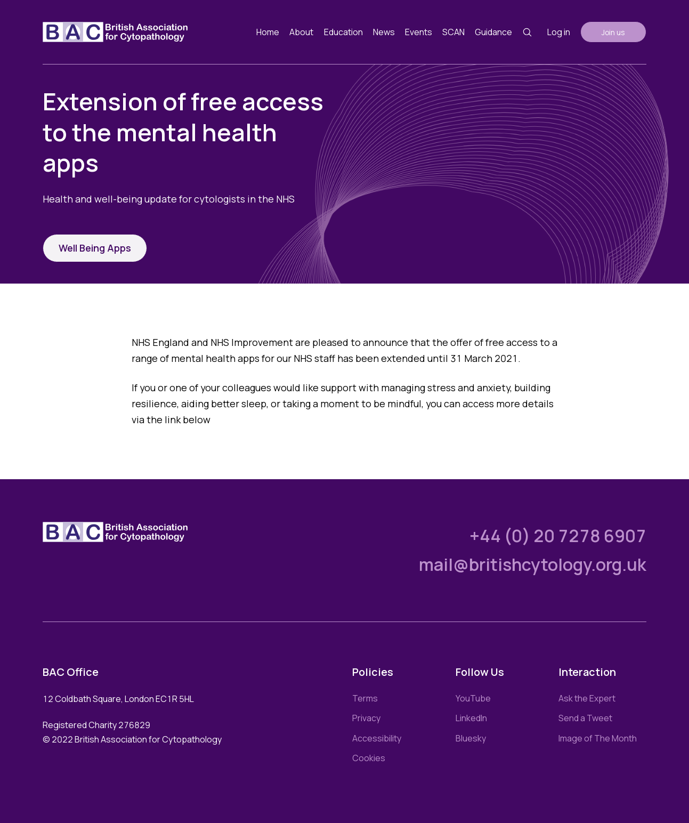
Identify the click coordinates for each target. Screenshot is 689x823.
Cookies (368, 758)
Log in (558, 32)
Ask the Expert (586, 698)
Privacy (366, 718)
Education (343, 32)
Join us (613, 32)
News (384, 32)
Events (418, 32)
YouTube (473, 698)
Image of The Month (597, 738)
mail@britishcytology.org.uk (532, 564)
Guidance (493, 32)
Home (267, 32)
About (301, 32)
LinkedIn (471, 718)
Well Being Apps (95, 247)
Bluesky (471, 738)
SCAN (453, 32)
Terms (365, 698)
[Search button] (527, 32)
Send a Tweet (585, 718)
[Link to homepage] (115, 32)
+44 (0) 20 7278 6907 (557, 535)
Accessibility (376, 738)
